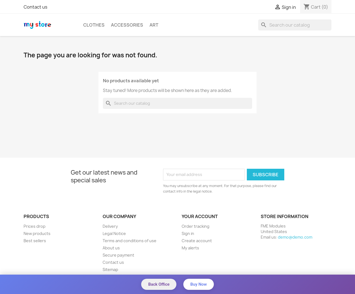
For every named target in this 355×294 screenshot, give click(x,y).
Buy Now (198, 284)
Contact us (35, 7)
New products (37, 233)
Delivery (110, 226)
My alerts (190, 247)
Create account (197, 240)
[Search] (294, 24)
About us (111, 247)
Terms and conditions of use (129, 240)
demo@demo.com (295, 237)
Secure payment (118, 255)
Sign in (188, 233)
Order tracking (195, 226)
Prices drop (34, 226)
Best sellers (35, 240)
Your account (200, 216)
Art (153, 25)
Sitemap (110, 269)
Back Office (158, 284)
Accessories (127, 25)
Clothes (94, 25)
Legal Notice (114, 233)
